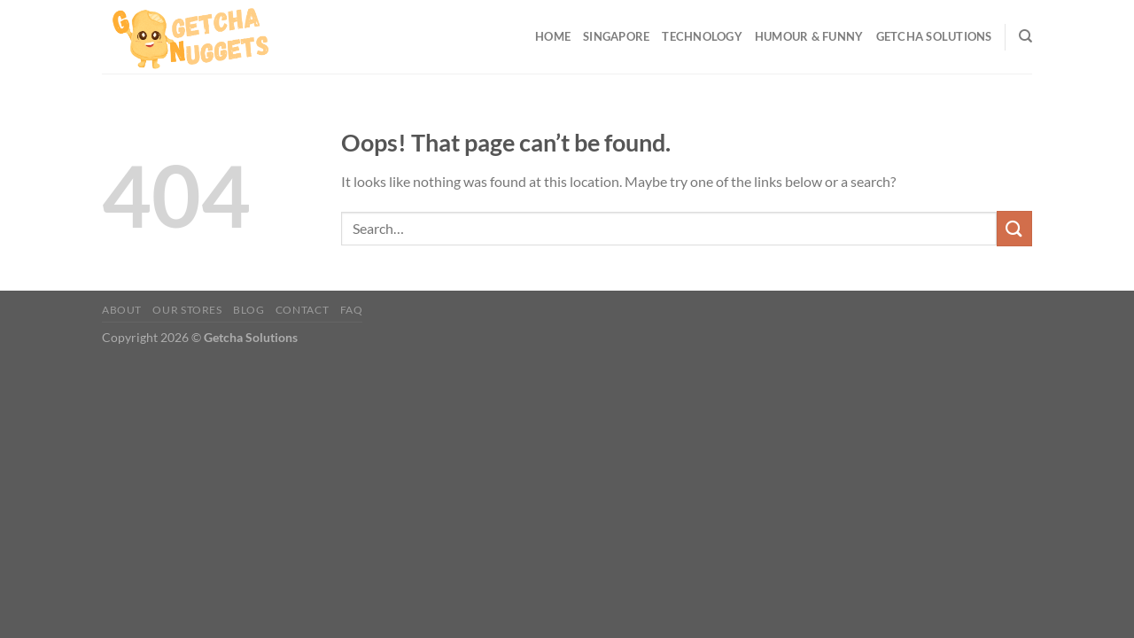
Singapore (616, 36)
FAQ (351, 309)
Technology (702, 36)
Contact (302, 309)
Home (553, 36)
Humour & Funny (809, 36)
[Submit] (1014, 228)
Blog (248, 309)
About (122, 309)
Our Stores (186, 309)
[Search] (1025, 36)
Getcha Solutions (934, 36)
